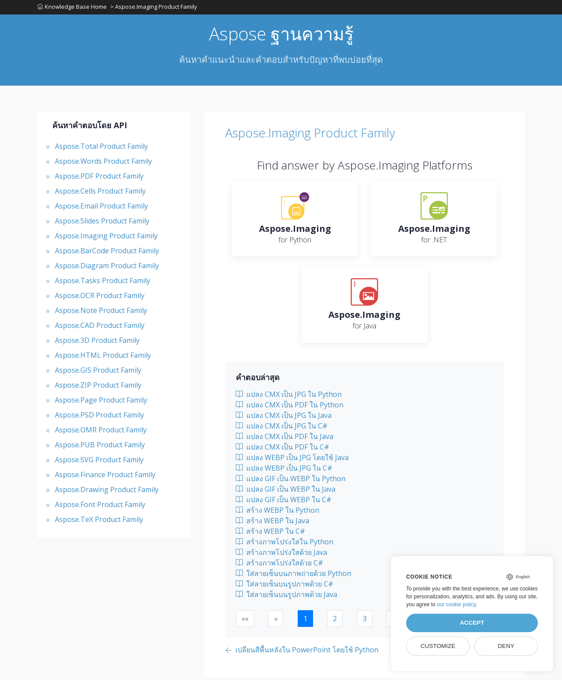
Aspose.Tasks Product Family (102, 283)
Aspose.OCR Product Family (99, 298)
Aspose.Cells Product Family (100, 193)
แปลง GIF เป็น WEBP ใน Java (285, 492)
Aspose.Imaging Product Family (106, 238)
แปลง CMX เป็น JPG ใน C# (282, 428)
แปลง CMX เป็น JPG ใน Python (289, 397)
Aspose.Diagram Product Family (107, 268)
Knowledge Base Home (72, 8)
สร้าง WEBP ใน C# (270, 534)
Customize (438, 646)
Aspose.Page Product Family (101, 402)
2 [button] (335, 621)
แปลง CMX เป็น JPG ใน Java (283, 418)
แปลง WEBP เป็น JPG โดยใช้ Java (292, 460)
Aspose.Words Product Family (103, 164)
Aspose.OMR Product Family (101, 432)
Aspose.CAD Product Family (99, 328)
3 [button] (365, 621)
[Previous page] (301, 653)
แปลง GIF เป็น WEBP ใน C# (283, 502)
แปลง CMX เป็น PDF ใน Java (284, 439)
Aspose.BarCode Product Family (107, 253)
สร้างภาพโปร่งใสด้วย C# (279, 565)
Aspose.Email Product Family (101, 208)
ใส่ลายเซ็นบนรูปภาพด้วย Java (286, 597)
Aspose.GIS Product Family (98, 373)
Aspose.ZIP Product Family (98, 387)
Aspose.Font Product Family (100, 507)
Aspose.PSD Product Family (99, 417)
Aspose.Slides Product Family (102, 223)
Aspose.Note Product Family (101, 313)
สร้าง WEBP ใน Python (277, 513)
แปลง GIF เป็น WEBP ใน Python (291, 481)
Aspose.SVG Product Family (99, 462)
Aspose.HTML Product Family (103, 358)
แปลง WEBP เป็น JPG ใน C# (284, 470)
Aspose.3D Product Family (97, 343)
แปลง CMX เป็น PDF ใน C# (282, 449)
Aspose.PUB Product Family (100, 447)
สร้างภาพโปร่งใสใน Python (284, 544)
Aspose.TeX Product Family (99, 522)
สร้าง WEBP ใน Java (272, 523)
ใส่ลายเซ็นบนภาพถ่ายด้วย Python (293, 576)
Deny (506, 646)
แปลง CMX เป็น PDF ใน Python (289, 407)
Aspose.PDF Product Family (99, 178)
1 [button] (305, 621)
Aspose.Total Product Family (101, 149)
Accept (472, 622)
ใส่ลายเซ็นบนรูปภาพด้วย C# (284, 586)
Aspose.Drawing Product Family (107, 492)
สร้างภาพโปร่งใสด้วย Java (281, 555)
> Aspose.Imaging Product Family (154, 8)
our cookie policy (456, 604)
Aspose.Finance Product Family (105, 477)
